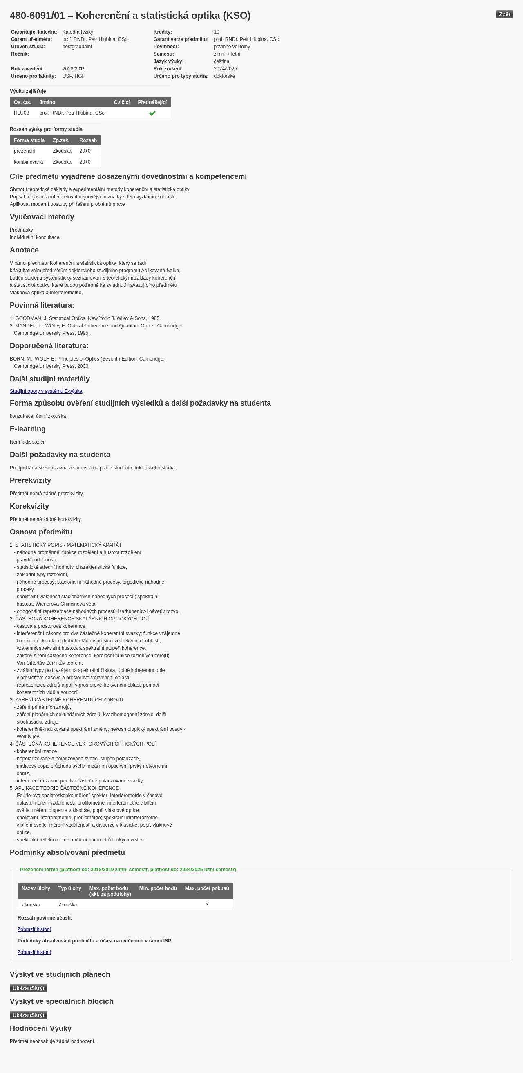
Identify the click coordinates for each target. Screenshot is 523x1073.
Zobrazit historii (34, 929)
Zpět (504, 14)
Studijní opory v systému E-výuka (46, 391)
